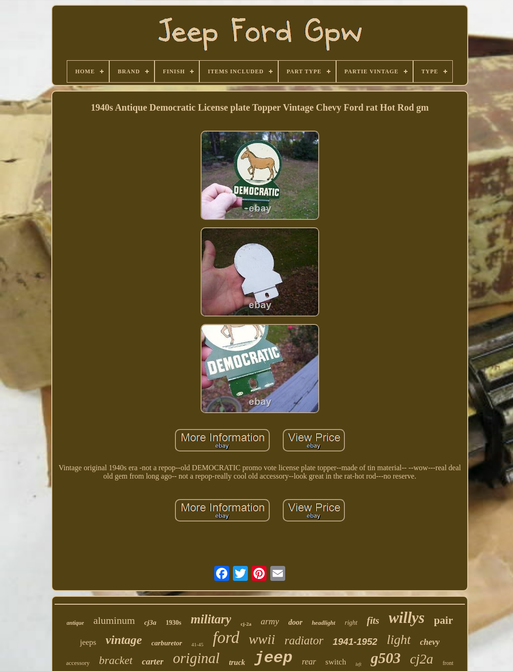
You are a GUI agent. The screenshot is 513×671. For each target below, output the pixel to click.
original (196, 658)
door (295, 622)
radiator (303, 640)
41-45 (197, 644)
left (358, 664)
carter (152, 661)
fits (373, 620)
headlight (324, 622)
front (448, 663)
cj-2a (245, 624)
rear (309, 661)
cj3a (150, 622)
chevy (430, 642)
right (350, 622)
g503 (386, 658)
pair (443, 620)
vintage (123, 640)
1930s (173, 622)
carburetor (166, 643)
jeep (273, 658)
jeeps (88, 642)
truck (237, 662)
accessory (78, 662)
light (398, 639)
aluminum (114, 620)
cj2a (421, 658)
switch (335, 661)
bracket (116, 660)
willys (407, 617)
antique (75, 623)
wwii (262, 639)
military (210, 619)
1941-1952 (355, 641)
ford (226, 638)
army (270, 621)
